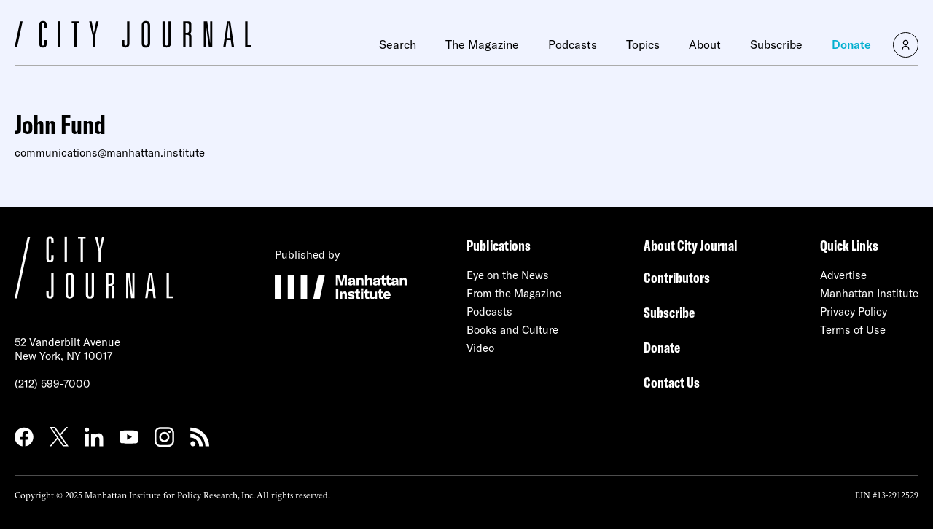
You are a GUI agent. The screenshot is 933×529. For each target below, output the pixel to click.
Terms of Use (853, 330)
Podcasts (572, 44)
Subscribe (776, 44)
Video (480, 348)
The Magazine (482, 44)
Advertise (843, 275)
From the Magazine (513, 293)
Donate (851, 44)
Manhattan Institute (869, 293)
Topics (643, 44)
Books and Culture (512, 330)
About (705, 44)
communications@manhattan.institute (110, 152)
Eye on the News (507, 275)
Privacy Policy (853, 311)
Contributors (677, 277)
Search (397, 44)
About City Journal (691, 245)
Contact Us (672, 382)
